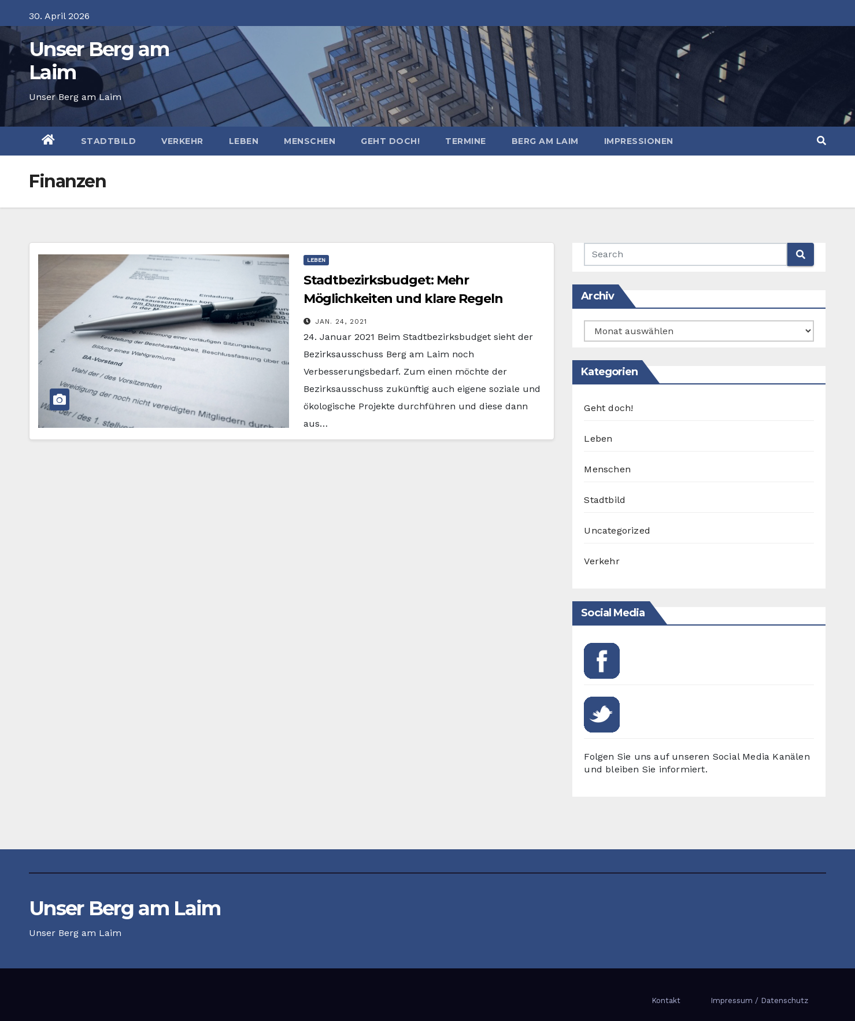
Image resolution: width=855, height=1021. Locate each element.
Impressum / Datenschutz (759, 1000)
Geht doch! (390, 141)
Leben (244, 141)
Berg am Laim (545, 141)
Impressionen (638, 141)
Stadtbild (108, 141)
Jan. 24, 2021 (341, 321)
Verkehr (182, 141)
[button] (821, 140)
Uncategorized (617, 530)
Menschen (309, 141)
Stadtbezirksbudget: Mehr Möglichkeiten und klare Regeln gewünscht (403, 298)
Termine (465, 141)
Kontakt (666, 1000)
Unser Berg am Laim (99, 60)
